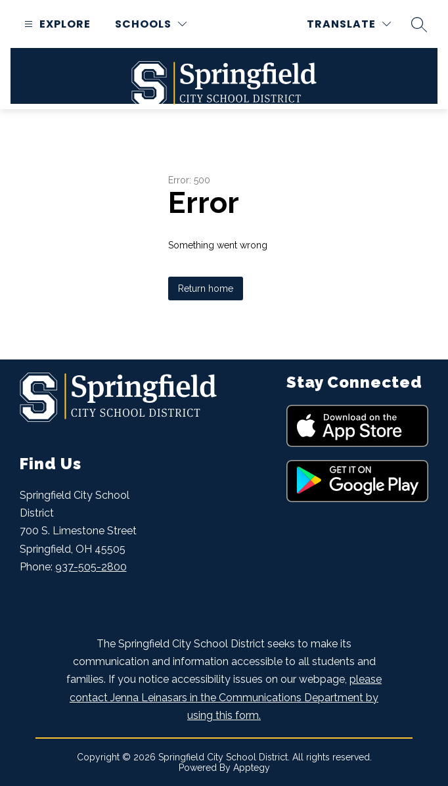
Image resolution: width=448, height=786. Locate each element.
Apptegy (251, 767)
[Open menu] (56, 24)
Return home (205, 288)
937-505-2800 (91, 567)
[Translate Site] (348, 24)
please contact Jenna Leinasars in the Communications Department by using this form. (226, 697)
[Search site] (419, 24)
